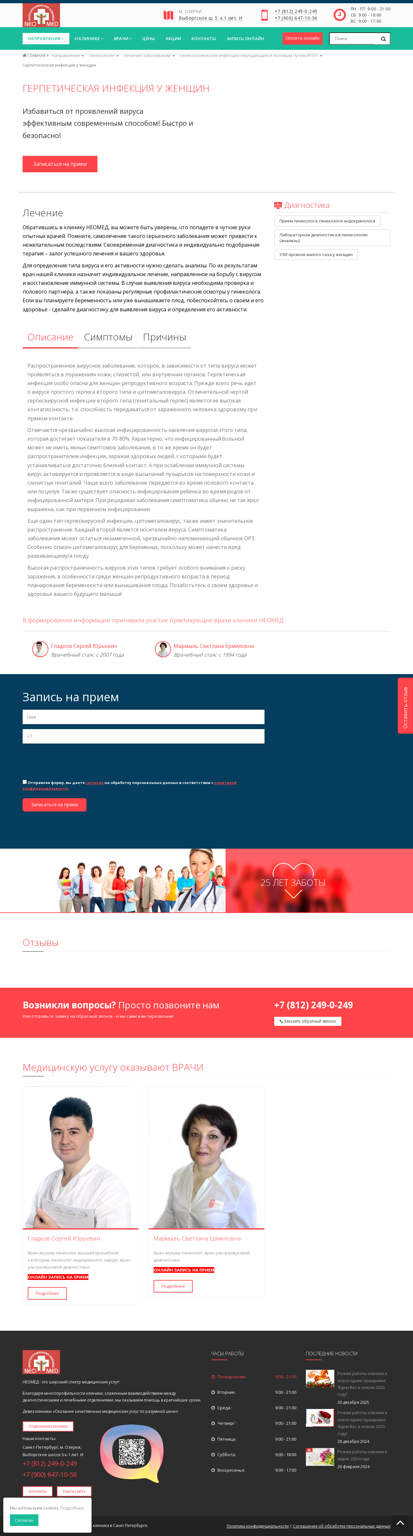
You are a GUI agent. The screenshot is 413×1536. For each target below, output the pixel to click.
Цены (148, 38)
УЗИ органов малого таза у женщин (316, 254)
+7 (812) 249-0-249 (296, 11)
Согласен (24, 1520)
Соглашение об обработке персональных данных (341, 1526)
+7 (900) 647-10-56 (296, 18)
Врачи (123, 38)
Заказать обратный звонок (308, 1021)
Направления (46, 38)
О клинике (89, 38)
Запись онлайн (246, 38)
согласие (95, 782)
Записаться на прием (60, 163)
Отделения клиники (48, 1426)
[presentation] (72, 761)
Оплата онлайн (302, 38)
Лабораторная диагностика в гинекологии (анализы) (323, 238)
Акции (173, 38)
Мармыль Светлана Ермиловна (214, 646)
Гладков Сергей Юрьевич (84, 646)
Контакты (203, 38)
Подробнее (47, 1293)
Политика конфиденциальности (258, 1526)
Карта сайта (74, 1491)
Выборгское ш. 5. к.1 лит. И (211, 18)
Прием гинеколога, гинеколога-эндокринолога (327, 221)
